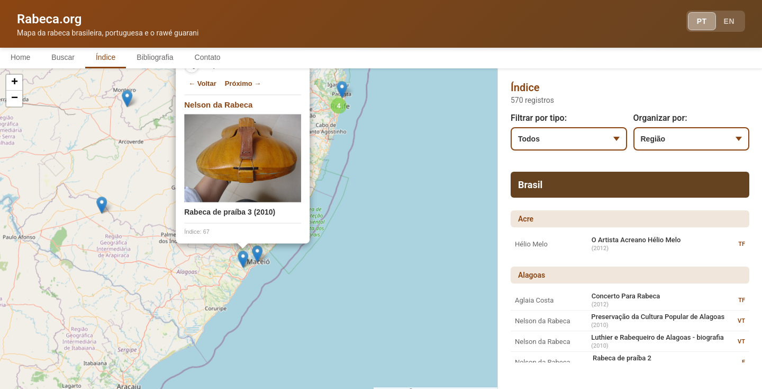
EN (729, 21)
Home (20, 57)
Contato (208, 57)
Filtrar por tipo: (539, 118)
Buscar (63, 57)
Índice (105, 57)
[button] (237, 252)
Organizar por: (660, 118)
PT (702, 21)
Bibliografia (155, 57)
